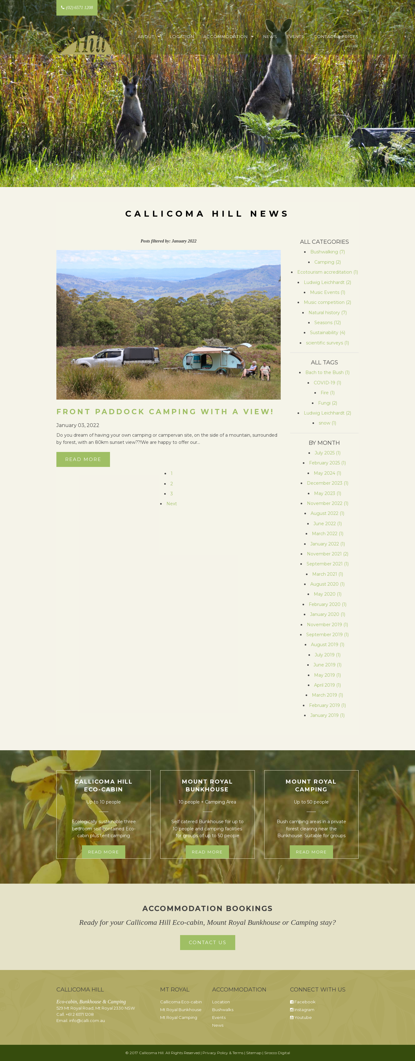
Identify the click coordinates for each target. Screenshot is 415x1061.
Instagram (302, 1009)
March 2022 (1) (327, 533)
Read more (103, 851)
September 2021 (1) (328, 564)
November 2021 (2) (327, 554)
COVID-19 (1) (327, 383)
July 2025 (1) (328, 453)
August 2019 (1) (327, 644)
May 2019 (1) (327, 675)
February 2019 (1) (327, 705)
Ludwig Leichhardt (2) (327, 282)
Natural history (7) (327, 312)
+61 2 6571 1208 (80, 1014)
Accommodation (225, 36)
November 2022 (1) (327, 503)
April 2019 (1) (327, 685)
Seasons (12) (327, 322)
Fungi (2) (327, 403)
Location (182, 36)
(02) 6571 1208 (77, 7)
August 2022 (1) (327, 513)
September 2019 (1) (327, 634)
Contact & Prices (336, 36)
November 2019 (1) (327, 624)
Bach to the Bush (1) (327, 372)
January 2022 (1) (327, 544)
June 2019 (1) (327, 665)
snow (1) (327, 423)
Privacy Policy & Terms (223, 1052)
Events (295, 36)
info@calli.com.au (87, 1020)
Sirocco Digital (277, 1052)
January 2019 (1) (327, 715)
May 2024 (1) (327, 473)
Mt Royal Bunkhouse (181, 1009)
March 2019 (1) (327, 695)
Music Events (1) (327, 292)
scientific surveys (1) (327, 343)
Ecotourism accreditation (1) (327, 272)
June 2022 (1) (327, 523)
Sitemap (253, 1052)
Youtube (301, 1017)
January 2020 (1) (327, 614)
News (270, 36)
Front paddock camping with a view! (165, 411)
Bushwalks (222, 1009)
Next (171, 503)
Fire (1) (328, 393)
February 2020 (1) (327, 604)
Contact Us (208, 942)
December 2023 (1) (327, 483)
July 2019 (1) (328, 655)
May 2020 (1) (327, 594)
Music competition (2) (327, 302)
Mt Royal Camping (178, 1017)
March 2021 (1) (327, 574)
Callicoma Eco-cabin (181, 1001)
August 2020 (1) (327, 584)
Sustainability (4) (327, 332)
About (146, 36)
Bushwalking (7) (327, 252)
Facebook (303, 1001)
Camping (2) (327, 262)
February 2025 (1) (327, 463)
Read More (83, 459)
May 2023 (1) (327, 493)
